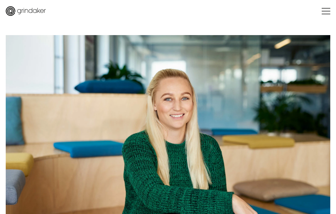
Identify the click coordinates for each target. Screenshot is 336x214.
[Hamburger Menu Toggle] (326, 11)
